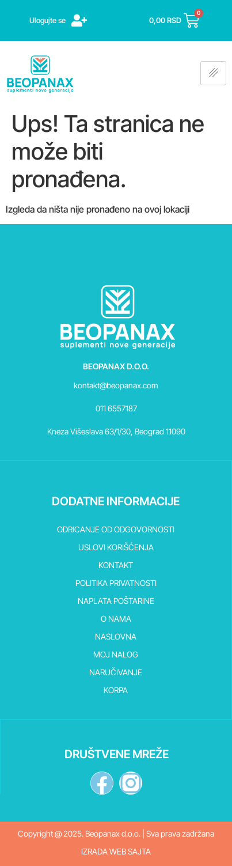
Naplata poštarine (116, 601)
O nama (116, 618)
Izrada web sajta (116, 851)
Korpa (116, 690)
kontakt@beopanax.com (116, 385)
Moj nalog (115, 654)
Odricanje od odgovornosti (115, 529)
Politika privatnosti (116, 583)
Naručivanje (115, 672)
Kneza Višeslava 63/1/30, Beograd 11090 (116, 431)
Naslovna (115, 636)
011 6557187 (116, 408)
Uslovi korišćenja (116, 547)
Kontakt (115, 565)
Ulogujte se (47, 20)
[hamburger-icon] (213, 73)
